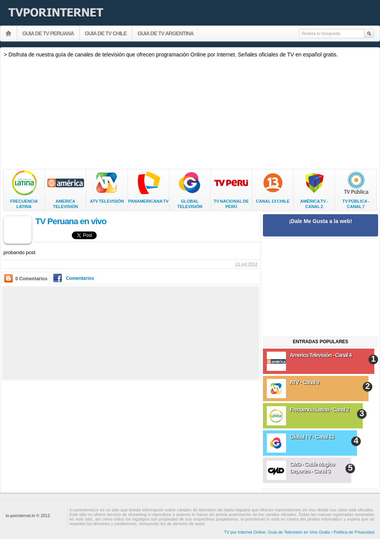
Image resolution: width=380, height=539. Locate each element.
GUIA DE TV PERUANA (48, 33)
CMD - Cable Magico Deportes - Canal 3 (312, 467)
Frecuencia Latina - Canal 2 (319, 410)
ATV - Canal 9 (304, 382)
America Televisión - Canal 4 (321, 355)
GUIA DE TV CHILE (106, 33)
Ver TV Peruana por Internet (8, 33)
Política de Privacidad (354, 532)
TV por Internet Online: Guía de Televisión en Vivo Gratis (277, 532)
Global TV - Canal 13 (312, 437)
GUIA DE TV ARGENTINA (165, 33)
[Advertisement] (190, 113)
